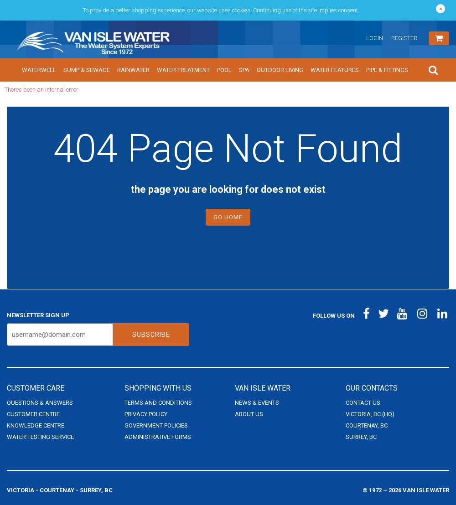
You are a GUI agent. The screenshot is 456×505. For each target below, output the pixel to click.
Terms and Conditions (158, 402)
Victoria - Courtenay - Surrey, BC (60, 490)
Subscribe (151, 334)
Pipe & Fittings (387, 70)
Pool (224, 70)
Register (404, 38)
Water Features (335, 70)
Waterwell (39, 70)
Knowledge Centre (35, 425)
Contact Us (363, 402)
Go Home (228, 217)
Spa (244, 70)
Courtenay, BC (367, 425)
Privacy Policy (145, 414)
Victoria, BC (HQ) (370, 414)
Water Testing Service (40, 436)
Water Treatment (183, 70)
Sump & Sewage (86, 70)
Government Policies (156, 425)
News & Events (257, 402)
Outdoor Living (280, 70)
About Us (249, 414)
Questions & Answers (40, 402)
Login (374, 38)
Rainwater (133, 70)
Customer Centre (33, 414)
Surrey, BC (361, 436)
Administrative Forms (157, 436)
